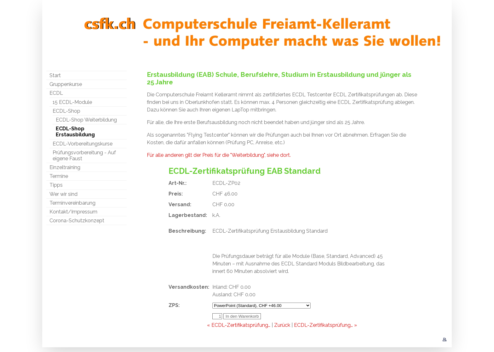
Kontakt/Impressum (73, 212)
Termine (58, 176)
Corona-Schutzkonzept (76, 221)
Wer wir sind (63, 194)
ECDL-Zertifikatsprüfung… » (325, 325)
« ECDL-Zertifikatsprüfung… (238, 325)
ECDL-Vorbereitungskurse (82, 144)
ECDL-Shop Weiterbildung (86, 120)
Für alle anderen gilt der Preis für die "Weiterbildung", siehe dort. (219, 155)
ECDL (56, 93)
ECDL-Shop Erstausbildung (75, 132)
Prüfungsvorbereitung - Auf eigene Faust (84, 156)
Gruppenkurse (65, 84)
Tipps (56, 185)
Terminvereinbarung (72, 203)
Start (55, 75)
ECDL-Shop (66, 111)
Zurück (282, 325)
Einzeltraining (64, 167)
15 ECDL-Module (72, 102)
